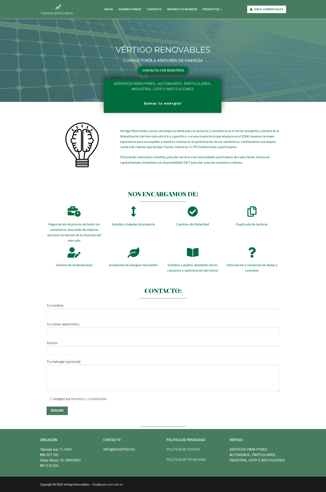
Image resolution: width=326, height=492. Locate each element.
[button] (163, 71)
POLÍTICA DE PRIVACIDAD (186, 460)
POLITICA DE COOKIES (183, 449)
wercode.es (115, 484)
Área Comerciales (266, 9)
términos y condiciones (89, 399)
